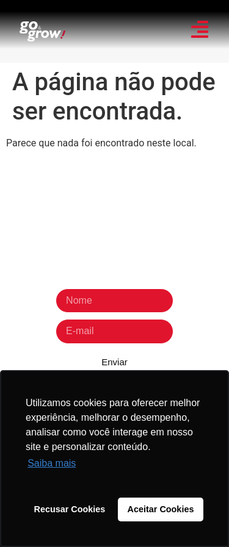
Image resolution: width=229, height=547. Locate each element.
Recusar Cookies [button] (70, 509)
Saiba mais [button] (51, 463)
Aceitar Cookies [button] (161, 509)
